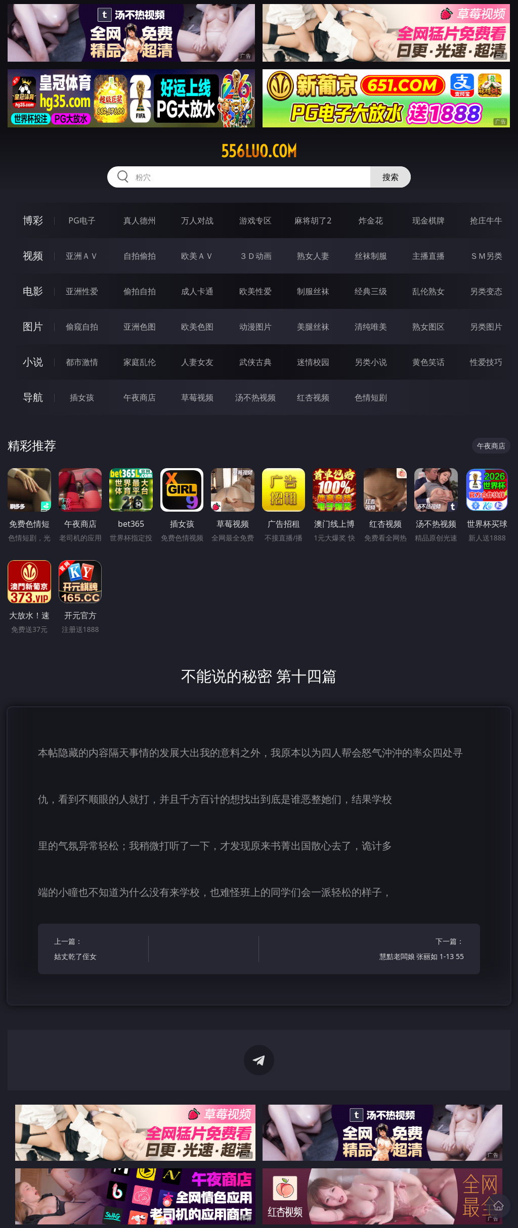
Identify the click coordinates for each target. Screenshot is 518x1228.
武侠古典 (255, 362)
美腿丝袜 (313, 326)
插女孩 (82, 397)
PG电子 (81, 220)
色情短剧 (371, 397)
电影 (33, 291)
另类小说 (371, 362)
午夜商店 (139, 397)
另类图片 (486, 326)
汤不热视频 (255, 397)
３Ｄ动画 (255, 255)
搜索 (390, 177)
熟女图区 (428, 326)
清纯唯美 (371, 326)
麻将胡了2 (312, 220)
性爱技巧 (486, 362)
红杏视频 (313, 397)
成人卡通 (197, 291)
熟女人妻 (313, 255)
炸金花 (371, 220)
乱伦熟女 (428, 291)
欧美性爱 (255, 291)
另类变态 (486, 291)
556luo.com (259, 151)
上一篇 (99, 950)
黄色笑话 (428, 362)
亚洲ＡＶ (82, 255)
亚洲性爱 (82, 291)
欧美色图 (197, 326)
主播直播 (428, 255)
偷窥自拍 (82, 326)
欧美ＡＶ (197, 255)
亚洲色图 (139, 326)
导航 (33, 397)
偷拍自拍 (139, 291)
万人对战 (197, 220)
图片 (33, 326)
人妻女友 (197, 362)
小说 (33, 362)
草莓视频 (197, 397)
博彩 (33, 220)
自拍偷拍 (139, 255)
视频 (33, 255)
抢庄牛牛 (486, 220)
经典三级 (371, 291)
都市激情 (82, 362)
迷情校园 (313, 362)
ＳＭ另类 (486, 255)
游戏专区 (255, 220)
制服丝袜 (313, 291)
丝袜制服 (371, 255)
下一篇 (419, 950)
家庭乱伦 (139, 362)
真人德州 (139, 220)
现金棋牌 (428, 220)
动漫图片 (255, 326)
